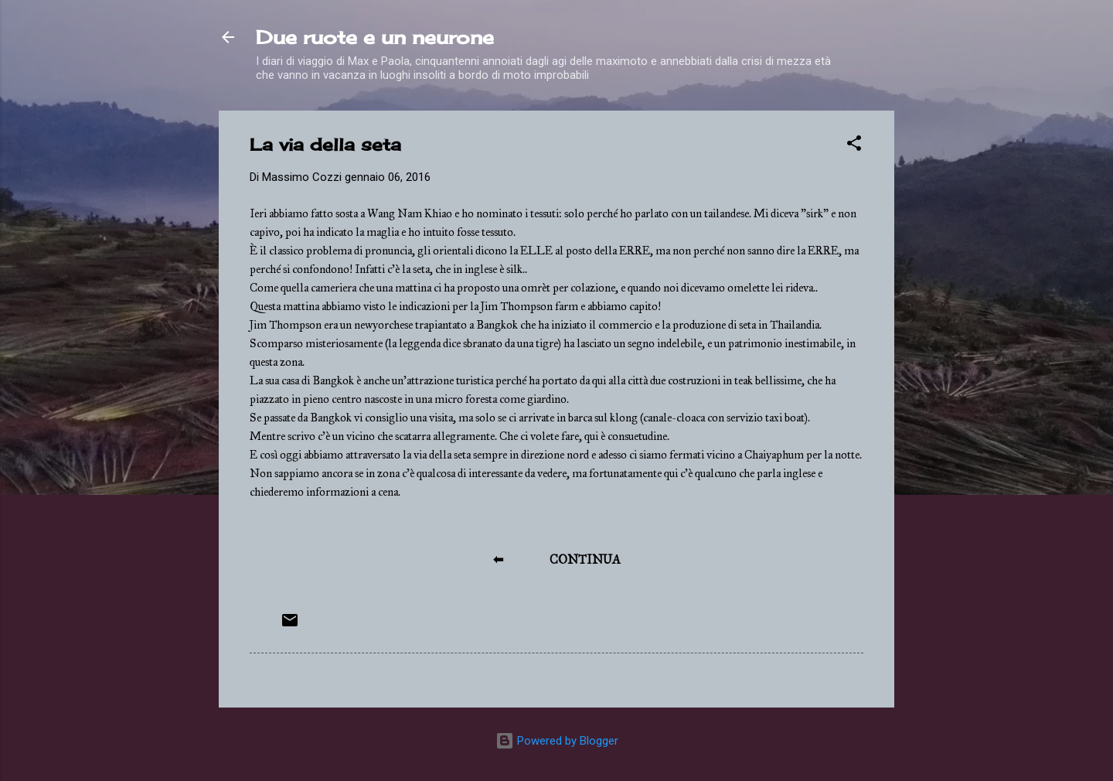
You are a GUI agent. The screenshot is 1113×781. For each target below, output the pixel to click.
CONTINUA (585, 559)
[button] (854, 146)
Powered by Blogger (556, 741)
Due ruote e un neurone (375, 37)
